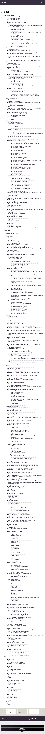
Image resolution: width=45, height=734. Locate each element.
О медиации (8, 603)
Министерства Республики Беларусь (16, 140)
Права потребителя (12, 697)
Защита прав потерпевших (17, 511)
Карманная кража (15, 506)
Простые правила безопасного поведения (17, 528)
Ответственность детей (11, 98)
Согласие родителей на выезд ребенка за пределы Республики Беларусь (27, 358)
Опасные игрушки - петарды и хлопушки (20, 537)
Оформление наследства (16, 288)
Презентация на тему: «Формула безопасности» (19, 521)
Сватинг (12, 119)
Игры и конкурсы (7, 230)
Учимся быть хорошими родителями (16, 337)
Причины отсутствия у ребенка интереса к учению (22, 458)
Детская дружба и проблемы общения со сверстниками (20, 416)
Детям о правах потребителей (15, 257)
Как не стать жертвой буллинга (18, 452)
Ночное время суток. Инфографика (19, 269)
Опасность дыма (14, 534)
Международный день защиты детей (16, 213)
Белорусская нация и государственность (17, 68)
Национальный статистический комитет (20, 191)
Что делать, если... (12, 527)
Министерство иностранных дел (18, 149)
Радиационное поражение (17, 590)
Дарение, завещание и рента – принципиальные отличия (24, 293)
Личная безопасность (11, 490)
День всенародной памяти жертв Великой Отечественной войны (23, 215)
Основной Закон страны (16, 390)
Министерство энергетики (17, 172)
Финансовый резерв (13, 646)
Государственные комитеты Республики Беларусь (19, 175)
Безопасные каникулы (13, 524)
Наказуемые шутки (12, 116)
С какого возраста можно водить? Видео (20, 46)
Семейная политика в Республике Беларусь (20, 350)
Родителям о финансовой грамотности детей (18, 631)
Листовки (8, 704)
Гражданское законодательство (15, 123)
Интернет (10, 672)
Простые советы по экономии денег (16, 645)
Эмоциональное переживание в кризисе (20, 431)
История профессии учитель (14, 368)
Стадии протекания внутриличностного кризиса (22, 438)
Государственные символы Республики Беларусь (19, 50)
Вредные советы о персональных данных (20, 264)
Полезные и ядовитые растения (18, 553)
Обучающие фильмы (13, 516)
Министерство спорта (16, 165)
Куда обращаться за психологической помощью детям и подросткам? (24, 409)
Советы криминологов (13, 500)
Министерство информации (17, 150)
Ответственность (14, 397)
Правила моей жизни (13, 381)
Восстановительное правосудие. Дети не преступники (23, 622)
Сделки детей (11, 693)
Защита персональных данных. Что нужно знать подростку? (24, 262)
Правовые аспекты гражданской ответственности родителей (22, 336)
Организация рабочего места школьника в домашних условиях (22, 326)
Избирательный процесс (16, 302)
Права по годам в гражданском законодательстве (22, 125)
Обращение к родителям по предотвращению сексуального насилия (24, 344)
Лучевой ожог (14, 587)
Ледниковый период (15, 552)
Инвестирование (12, 639)
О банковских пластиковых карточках (17, 632)
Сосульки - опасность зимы (17, 572)
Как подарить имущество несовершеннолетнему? (22, 292)
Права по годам (9, 120)
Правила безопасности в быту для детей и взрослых (18, 513)
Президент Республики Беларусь (15, 662)
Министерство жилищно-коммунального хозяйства (22, 146)
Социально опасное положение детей (16, 317)
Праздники (10, 687)
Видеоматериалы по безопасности (16, 525)
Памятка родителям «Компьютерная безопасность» (20, 472)
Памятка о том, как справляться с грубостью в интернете (21, 468)
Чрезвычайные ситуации (14, 518)
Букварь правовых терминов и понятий (17, 22)
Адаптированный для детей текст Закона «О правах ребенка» (25, 95)
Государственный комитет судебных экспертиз (21, 188)
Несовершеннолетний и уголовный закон (17, 112)
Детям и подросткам (10, 240)
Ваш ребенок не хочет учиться (15, 454)
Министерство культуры (16, 151)
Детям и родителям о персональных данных (21, 261)
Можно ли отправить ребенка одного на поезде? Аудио (23, 40)
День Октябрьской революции (15, 226)
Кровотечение (14, 586)
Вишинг (10, 489)
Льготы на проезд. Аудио (16, 37)
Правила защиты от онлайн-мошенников (17, 643)
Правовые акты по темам (14, 19)
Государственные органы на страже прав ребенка (19, 137)
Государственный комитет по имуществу (20, 181)
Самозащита (11, 497)
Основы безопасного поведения (15, 493)
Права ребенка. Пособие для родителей (17, 323)
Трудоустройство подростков (17, 132)
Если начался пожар (15, 548)
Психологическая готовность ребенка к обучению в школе (21, 411)
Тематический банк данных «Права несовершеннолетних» (19, 16)
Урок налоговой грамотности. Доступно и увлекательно (21, 366)
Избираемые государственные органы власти (21, 303)
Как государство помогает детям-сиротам (17, 255)
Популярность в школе (13, 251)
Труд (9, 681)
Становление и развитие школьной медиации (21, 617)
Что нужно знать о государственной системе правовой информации (23, 54)
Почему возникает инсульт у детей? (16, 345)
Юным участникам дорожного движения (20, 28)
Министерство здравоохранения (18, 147)
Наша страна (13, 59)
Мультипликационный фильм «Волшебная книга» (19, 514)
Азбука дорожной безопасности (15, 26)
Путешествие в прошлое (11, 61)
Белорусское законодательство (18, 404)
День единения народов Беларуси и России (18, 202)
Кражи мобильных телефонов (17, 509)
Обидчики (13, 449)
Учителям (8, 365)
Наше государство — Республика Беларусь (15, 47)
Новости (5, 232)
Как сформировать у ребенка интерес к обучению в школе (24, 456)
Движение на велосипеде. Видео (18, 45)
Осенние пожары (14, 556)
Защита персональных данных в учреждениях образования (24, 267)
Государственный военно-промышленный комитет (22, 179)
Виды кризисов (14, 428)
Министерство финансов (16, 170)
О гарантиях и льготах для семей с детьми (20, 351)
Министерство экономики (16, 171)
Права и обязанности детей (12, 97)
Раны (12, 591)
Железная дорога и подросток (17, 561)
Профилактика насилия (13, 503)
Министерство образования (17, 156)
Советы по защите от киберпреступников (17, 487)
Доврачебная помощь (13, 579)
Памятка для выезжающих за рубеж (19, 357)
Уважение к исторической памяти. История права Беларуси (24, 399)
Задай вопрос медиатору (14, 608)
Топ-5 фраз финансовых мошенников (16, 642)
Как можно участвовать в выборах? (19, 309)
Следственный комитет (16, 177)
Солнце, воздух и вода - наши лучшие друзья (21, 539)
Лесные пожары (14, 551)
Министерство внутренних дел (18, 144)
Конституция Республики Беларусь (16, 78)
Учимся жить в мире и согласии (15, 378)
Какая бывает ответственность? (15, 101)
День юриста (11, 229)
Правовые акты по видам (14, 18)
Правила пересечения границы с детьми (20, 355)
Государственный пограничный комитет (20, 185)
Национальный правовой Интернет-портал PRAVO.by (22, 711)
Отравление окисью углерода (17, 582)
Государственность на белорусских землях (20, 71)
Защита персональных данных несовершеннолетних (20, 260)
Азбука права (9, 21)
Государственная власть (13, 49)
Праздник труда (12, 206)
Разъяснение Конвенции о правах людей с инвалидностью (24, 94)
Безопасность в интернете (17, 402)
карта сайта (33, 718)
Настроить (22, 731)
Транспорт (10, 694)
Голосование (13, 305)
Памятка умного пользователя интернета (17, 462)
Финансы (10, 679)
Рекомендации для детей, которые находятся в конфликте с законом (24, 102)
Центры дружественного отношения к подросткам (19, 247)
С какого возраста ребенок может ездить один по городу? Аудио (25, 42)
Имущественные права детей (15, 289)
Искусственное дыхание (16, 584)
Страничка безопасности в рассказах (16, 523)
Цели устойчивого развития (14, 688)
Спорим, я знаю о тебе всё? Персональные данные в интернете (22, 464)
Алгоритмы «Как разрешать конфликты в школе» (22, 613)
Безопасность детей (12, 691)
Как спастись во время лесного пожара (19, 566)
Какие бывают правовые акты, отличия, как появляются (21, 74)
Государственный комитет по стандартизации (21, 184)
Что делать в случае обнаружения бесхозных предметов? (21, 254)
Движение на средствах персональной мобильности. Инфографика (26, 35)
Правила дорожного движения (15, 683)
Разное (7, 237)
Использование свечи (16, 535)
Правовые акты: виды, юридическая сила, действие (18, 73)
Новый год (10, 196)
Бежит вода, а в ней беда (16, 565)
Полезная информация (9, 239)
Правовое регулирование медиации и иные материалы (21, 607)
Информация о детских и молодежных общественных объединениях (26, 277)
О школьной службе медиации (17, 611)
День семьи (10, 212)
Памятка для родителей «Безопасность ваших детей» (20, 517)
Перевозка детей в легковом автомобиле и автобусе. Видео (24, 43)
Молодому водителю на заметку (18, 29)
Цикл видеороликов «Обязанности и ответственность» (20, 673)
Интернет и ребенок (10, 461)
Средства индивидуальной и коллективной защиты (20, 573)
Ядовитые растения (15, 542)
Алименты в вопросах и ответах (15, 347)
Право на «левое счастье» (14, 421)
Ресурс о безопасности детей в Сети (16, 485)
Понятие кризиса (14, 427)
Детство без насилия (13, 343)
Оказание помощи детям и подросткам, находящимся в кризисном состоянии (26, 426)
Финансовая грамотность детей (18, 400)
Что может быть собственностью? (18, 299)
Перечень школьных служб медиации (19, 615)
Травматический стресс (16, 441)
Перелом (13, 589)
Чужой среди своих (12, 324)
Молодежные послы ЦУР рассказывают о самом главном (21, 627)
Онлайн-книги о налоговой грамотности (20, 655)
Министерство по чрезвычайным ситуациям (21, 158)
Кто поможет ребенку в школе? (15, 253)
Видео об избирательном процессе (18, 313)
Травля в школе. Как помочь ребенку (16, 444)
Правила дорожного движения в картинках (20, 39)
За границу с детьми (12, 354)
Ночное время (11, 684)
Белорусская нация (15, 70)
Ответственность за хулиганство (15, 111)
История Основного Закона (17, 84)
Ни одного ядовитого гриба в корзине (19, 569)
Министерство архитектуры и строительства (21, 142)
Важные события (10, 234)
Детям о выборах (12, 300)
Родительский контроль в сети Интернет (17, 473)
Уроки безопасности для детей (15, 531)
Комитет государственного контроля (19, 189)
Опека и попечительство (14, 322)
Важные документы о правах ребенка (19, 395)
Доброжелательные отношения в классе (17, 371)
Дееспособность (14, 126)
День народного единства (14, 220)
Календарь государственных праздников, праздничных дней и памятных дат (23, 192)
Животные (10, 700)
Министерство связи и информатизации (20, 163)
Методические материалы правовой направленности (20, 389)
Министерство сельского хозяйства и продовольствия (23, 164)
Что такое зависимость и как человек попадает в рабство (21, 423)
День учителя (11, 222)
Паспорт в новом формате (14, 243)
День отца (10, 224)
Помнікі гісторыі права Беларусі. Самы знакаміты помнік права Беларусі (24, 66)
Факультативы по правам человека (16, 382)
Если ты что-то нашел (13, 690)
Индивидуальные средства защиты (19, 576)
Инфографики (9, 703)
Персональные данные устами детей (19, 265)
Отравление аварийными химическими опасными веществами (25, 597)
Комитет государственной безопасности (20, 178)
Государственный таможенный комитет (20, 187)
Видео (5, 656)
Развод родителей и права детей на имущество (21, 298)
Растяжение (13, 593)
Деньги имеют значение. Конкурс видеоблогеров (19, 648)
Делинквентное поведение (17, 434)
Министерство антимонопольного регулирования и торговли (25, 143)
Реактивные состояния (16, 442)
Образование (11, 670)
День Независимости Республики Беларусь (18, 217)
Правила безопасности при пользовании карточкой (20, 634)
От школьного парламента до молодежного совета (22, 281)
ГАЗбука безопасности (13, 530)
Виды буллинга (14, 447)
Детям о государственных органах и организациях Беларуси (19, 136)
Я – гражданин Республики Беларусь (19, 396)
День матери (11, 223)
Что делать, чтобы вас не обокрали (18, 507)
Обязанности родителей (13, 316)
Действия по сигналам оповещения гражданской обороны (21, 520)
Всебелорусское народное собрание (16, 663)
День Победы (11, 208)
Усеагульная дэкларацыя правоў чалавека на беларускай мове (25, 92)
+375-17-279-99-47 (11, 720)
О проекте (6, 705)
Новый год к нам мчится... (16, 555)
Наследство (11, 686)
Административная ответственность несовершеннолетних (21, 99)
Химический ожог (15, 600)
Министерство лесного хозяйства (18, 153)
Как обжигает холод (15, 559)
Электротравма (14, 601)
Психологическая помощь (12, 406)
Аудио (7, 701)
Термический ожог (15, 598)
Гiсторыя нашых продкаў (14, 64)
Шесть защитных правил (14, 492)
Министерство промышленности (18, 161)
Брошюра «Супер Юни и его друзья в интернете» (19, 476)
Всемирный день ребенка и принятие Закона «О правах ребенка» (23, 227)
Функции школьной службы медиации (19, 614)
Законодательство (12, 667)
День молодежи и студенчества (15, 216)
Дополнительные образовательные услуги (18, 244)
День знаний (11, 219)
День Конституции (12, 201)
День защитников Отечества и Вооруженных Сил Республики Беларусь (24, 198)
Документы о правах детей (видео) (18, 90)
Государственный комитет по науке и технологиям (22, 182)
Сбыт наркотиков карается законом (19, 115)
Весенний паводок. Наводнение (18, 568)
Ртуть (12, 563)
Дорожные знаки (14, 30)
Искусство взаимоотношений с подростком (18, 407)
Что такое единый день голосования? (19, 306)
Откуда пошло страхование (14, 649)
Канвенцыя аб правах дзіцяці (17, 91)
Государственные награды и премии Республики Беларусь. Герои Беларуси (25, 52)
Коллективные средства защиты (18, 577)
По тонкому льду (14, 538)
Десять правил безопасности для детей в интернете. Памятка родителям (25, 475)
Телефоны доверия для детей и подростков (18, 246)
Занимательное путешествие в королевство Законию (20, 379)
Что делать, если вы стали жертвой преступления (19, 499)
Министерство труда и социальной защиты (20, 168)
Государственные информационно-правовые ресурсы (20, 53)
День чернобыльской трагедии (15, 205)
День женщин (11, 199)
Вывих (12, 583)
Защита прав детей (12, 698)
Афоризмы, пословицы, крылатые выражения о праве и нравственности (25, 25)
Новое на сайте (9, 236)
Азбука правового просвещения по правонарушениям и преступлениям (24, 106)
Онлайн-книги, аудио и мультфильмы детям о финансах (21, 651)
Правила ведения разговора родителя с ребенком (22, 459)
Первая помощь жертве (16, 451)
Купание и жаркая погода (16, 545)
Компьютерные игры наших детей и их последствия (20, 469)
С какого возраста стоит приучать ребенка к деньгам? (20, 629)
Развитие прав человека (14, 67)
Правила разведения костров (17, 549)
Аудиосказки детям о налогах (17, 652)
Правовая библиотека (9, 15)
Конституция (11, 659)
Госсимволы (11, 660)
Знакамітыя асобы (12, 63)
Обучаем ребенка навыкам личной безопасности (19, 501)
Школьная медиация (13, 610)
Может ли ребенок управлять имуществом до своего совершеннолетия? (27, 291)
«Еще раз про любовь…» (13, 424)
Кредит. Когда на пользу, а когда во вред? (17, 641)
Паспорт (10, 666)
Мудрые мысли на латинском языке (16, 23)
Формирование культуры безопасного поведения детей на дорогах (23, 376)
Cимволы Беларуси (15, 393)
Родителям (8, 314)
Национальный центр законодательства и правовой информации (23, 139)
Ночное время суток (12, 268)
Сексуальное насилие (13, 496)
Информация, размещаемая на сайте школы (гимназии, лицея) (22, 375)
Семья (9, 676)
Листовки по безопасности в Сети (16, 486)
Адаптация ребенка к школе (14, 414)
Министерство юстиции (16, 174)
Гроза (12, 558)
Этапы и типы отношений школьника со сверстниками (20, 420)
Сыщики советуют (12, 504)
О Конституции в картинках (17, 82)
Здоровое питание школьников (15, 258)
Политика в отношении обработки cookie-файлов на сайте (22, 733)
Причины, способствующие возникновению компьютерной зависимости (25, 478)
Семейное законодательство (14, 122)
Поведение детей (14, 403)
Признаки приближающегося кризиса (19, 430)
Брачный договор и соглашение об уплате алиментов (23, 362)
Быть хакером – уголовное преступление (17, 479)
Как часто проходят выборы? (17, 307)
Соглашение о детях (15, 364)
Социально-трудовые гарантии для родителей (21, 352)
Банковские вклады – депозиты (15, 638)
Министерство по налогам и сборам (19, 157)
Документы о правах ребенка (15, 88)
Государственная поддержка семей (16, 348)
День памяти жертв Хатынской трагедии (17, 203)
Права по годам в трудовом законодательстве (21, 130)
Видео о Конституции (15, 81)
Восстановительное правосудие (15, 618)
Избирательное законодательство (18, 310)
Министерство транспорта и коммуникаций (21, 167)
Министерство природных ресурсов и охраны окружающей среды (26, 160)
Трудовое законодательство (14, 129)
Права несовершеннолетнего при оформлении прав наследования (26, 285)
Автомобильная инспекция (17, 36)
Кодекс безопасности (13, 494)
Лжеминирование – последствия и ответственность (22, 118)
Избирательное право (13, 665)
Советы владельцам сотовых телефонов (20, 510)
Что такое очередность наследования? (19, 286)
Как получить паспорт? (13, 241)
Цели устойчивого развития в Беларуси (17, 625)
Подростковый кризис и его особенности (20, 433)
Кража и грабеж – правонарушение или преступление (20, 109)
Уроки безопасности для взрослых (16, 562)
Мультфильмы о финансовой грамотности (20, 653)
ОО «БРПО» (13, 282)
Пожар (12, 532)
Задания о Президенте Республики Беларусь (21, 312)
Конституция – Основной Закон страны (19, 80)
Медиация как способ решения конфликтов (18, 604)
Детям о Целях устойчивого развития (14, 624)
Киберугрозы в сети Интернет (15, 471)
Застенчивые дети (12, 413)
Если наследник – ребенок (14, 284)
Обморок (13, 596)
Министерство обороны (16, 154)
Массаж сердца (14, 594)
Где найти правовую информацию (16, 680)
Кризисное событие (15, 440)
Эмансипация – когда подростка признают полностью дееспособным (26, 127)
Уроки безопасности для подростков (16, 544)
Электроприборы (14, 541)
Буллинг (12, 445)
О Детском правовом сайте (12, 233)
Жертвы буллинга (15, 448)
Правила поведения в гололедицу (18, 570)
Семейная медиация (12, 606)
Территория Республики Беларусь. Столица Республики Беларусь (25, 60)
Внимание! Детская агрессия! (15, 410)
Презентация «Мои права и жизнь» (16, 369)
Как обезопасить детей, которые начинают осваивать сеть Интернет (24, 480)
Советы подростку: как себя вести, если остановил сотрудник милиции (24, 108)
